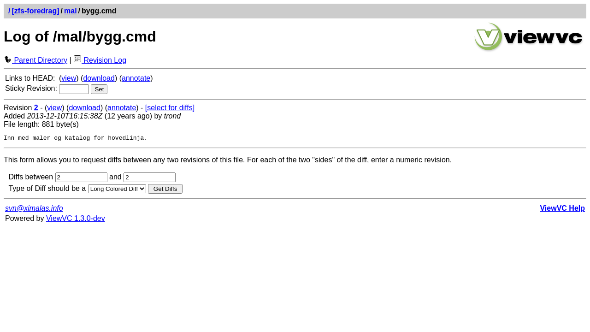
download (99, 78)
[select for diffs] (170, 108)
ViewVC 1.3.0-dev (75, 220)
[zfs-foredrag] (35, 11)
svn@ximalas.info (34, 209)
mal (70, 11)
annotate (136, 78)
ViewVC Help (562, 209)
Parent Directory (35, 60)
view (68, 78)
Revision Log (99, 60)
